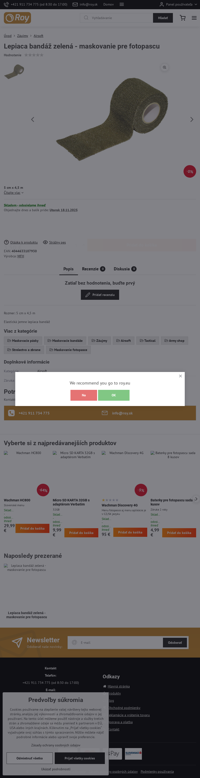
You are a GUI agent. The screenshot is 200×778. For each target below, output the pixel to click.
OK (114, 395)
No (84, 395)
